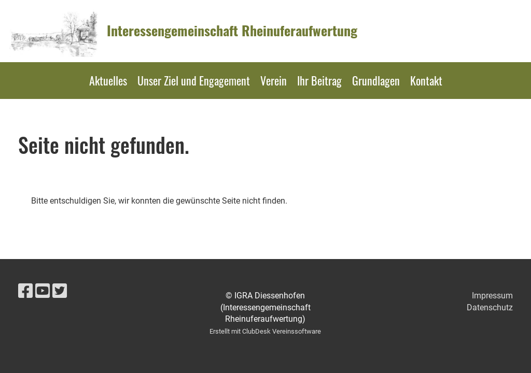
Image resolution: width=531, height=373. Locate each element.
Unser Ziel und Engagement (193, 80)
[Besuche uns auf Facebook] (25, 291)
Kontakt (426, 80)
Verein (273, 80)
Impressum (492, 295)
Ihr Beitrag (319, 80)
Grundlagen (376, 80)
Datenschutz (490, 307)
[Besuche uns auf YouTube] (42, 291)
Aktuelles (108, 80)
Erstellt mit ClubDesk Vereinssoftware (265, 331)
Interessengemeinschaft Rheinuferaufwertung (232, 30)
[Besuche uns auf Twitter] (59, 291)
